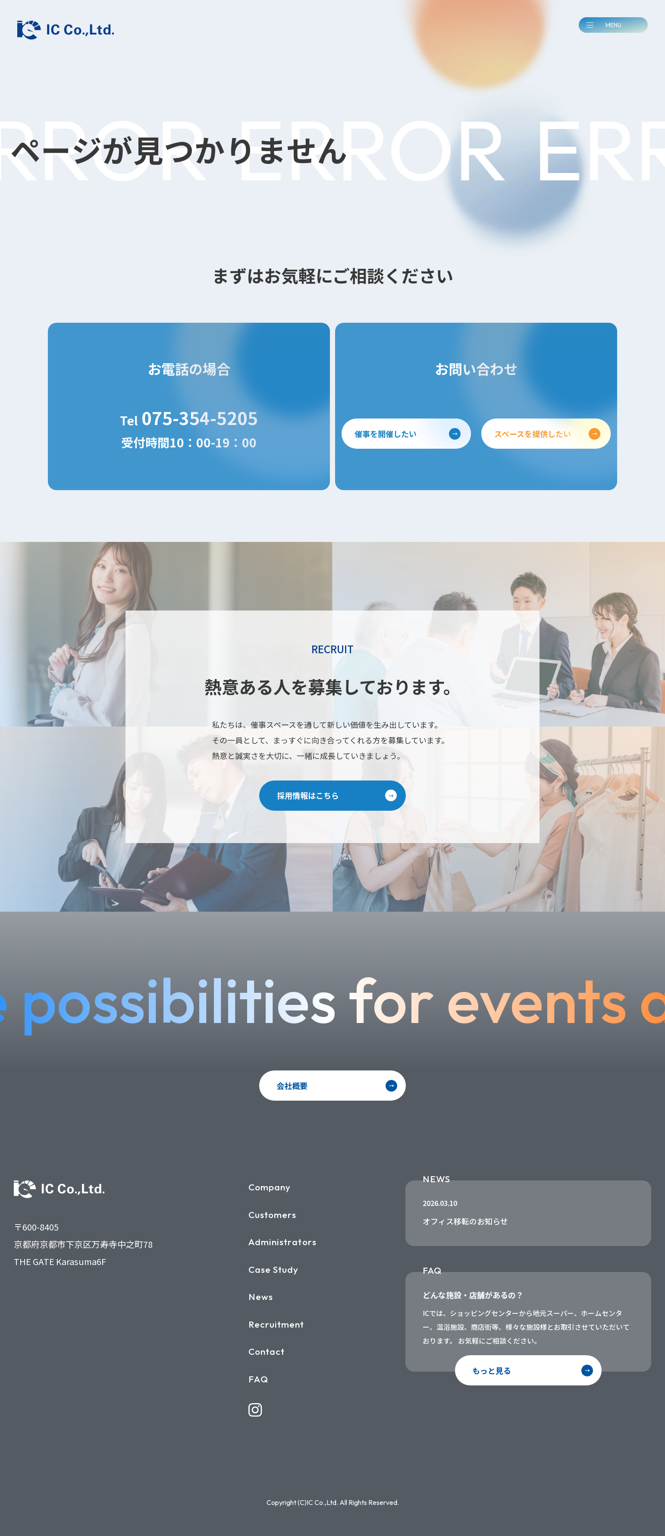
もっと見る (491, 1370)
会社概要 (291, 1085)
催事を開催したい (385, 433)
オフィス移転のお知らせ (465, 1221)
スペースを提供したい (532, 433)
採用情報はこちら (308, 795)
